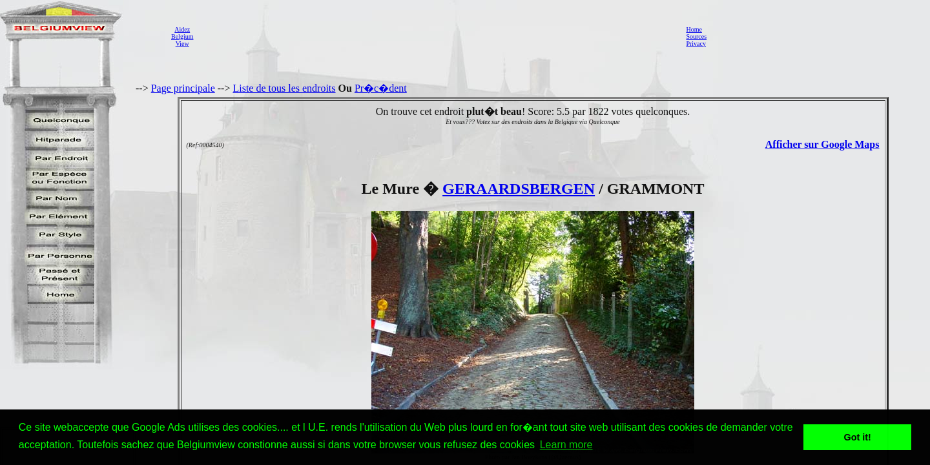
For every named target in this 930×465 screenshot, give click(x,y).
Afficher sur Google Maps (822, 144)
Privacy (696, 43)
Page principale (183, 88)
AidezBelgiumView (182, 36)
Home (693, 29)
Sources (696, 36)
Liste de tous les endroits (283, 88)
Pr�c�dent (381, 88)
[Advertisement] (436, 36)
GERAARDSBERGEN (518, 188)
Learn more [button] (566, 444)
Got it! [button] (857, 437)
